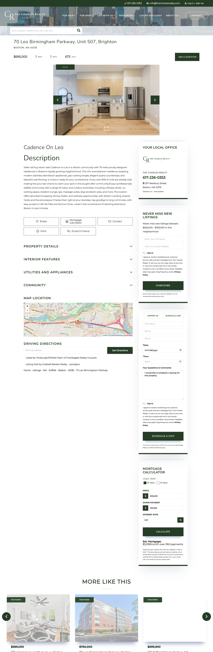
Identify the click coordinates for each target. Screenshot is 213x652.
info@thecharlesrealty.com (163, 3)
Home (27, 370)
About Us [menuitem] (172, 15)
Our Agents (159, 192)
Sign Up (199, 3)
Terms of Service (155, 448)
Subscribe (163, 285)
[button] (78, 30)
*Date (145, 345)
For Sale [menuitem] (68, 15)
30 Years (149, 483)
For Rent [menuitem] (85, 15)
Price (146, 490)
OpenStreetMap (116, 335)
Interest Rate (150, 514)
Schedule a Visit (173, 316)
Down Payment (151, 502)
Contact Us (147, 192)
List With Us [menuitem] (105, 15)
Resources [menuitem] (126, 15)
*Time (146, 356)
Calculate (163, 531)
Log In (189, 3)
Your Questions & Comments (157, 368)
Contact (196, 15)
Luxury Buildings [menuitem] (150, 15)
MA (45, 370)
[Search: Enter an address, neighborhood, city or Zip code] (46, 30)
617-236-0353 (154, 177)
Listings (36, 370)
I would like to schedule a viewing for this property (163, 385)
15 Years (162, 483)
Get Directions (120, 350)
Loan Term (149, 479)
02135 (71, 370)
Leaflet (105, 335)
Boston (62, 370)
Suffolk (52, 370)
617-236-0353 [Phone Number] (133, 3)
